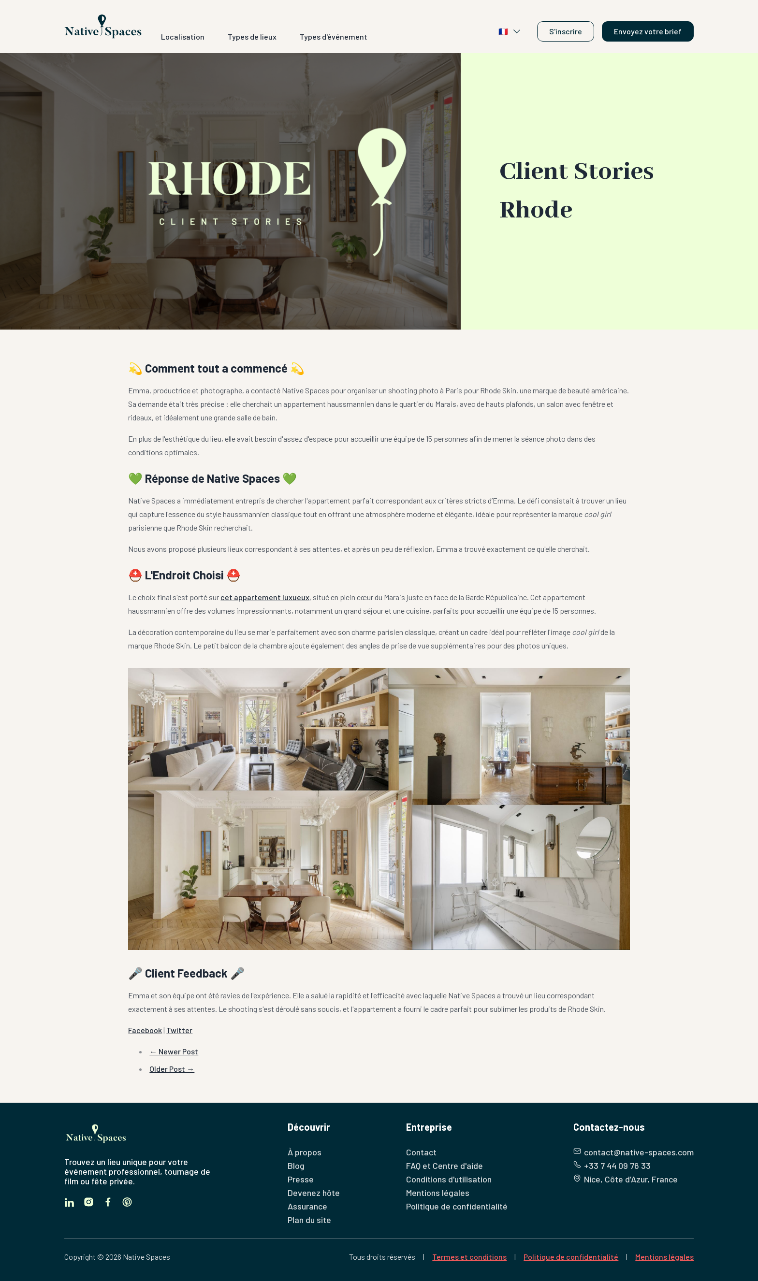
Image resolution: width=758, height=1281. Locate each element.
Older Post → (171, 1068)
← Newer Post (173, 1051)
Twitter (179, 1030)
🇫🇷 (510, 31)
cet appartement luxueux (264, 597)
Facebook (145, 1030)
